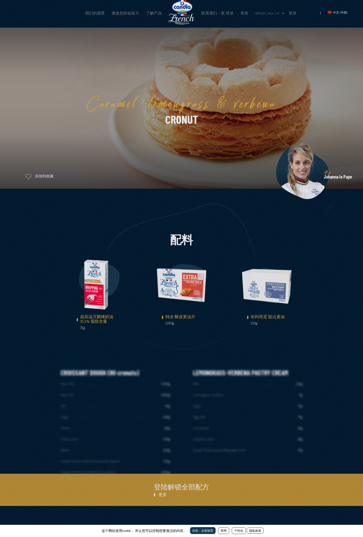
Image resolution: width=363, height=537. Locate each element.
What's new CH (267, 13)
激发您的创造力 (125, 13)
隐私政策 (255, 530)
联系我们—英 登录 (217, 13)
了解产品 (154, 13)
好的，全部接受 (202, 530)
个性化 (238, 530)
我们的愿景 (95, 13)
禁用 (224, 530)
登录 (244, 13)
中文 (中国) (338, 12)
